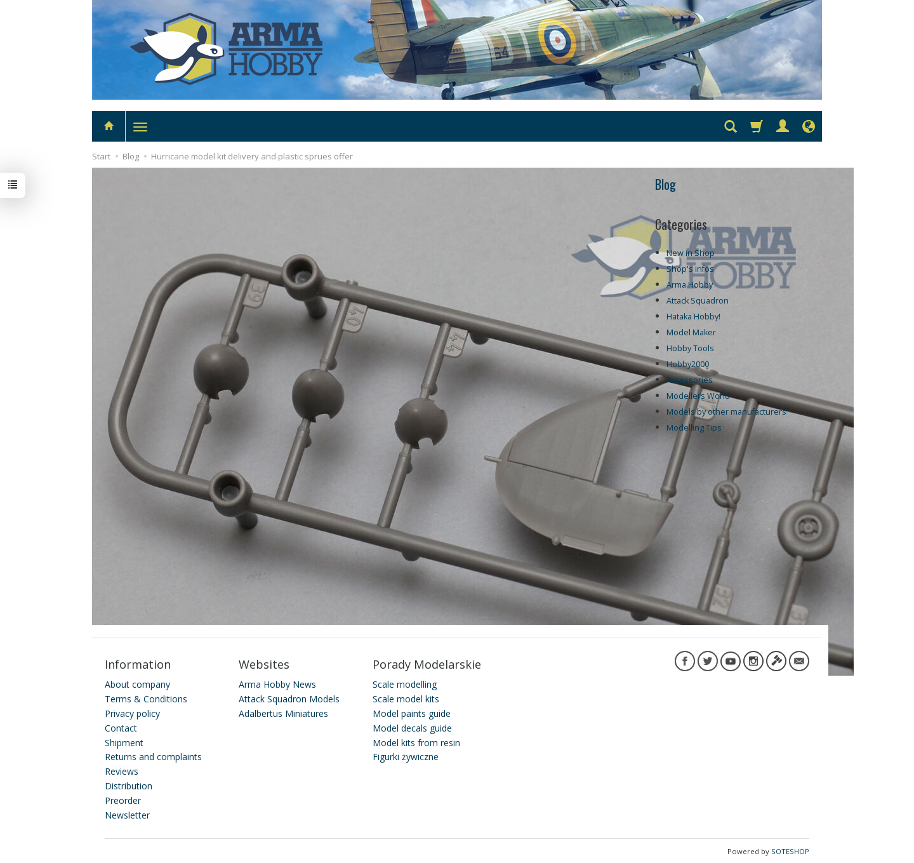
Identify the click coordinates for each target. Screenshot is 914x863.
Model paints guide (412, 712)
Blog (665, 184)
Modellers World (698, 396)
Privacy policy (132, 712)
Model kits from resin (416, 741)
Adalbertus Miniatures (283, 712)
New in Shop (690, 253)
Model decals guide (412, 726)
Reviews (121, 769)
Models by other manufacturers (726, 411)
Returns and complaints (153, 755)
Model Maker (691, 332)
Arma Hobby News (277, 683)
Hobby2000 (687, 364)
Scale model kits (406, 697)
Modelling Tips (694, 427)
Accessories (689, 380)
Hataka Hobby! (693, 316)
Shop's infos (690, 269)
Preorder (123, 799)
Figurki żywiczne (406, 755)
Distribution (128, 784)
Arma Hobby (689, 284)
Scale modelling (405, 683)
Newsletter (127, 813)
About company (137, 683)
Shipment (124, 741)
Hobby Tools (690, 348)
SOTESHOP (790, 850)
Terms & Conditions (146, 697)
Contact (121, 726)
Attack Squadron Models (289, 697)
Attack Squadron (697, 300)
